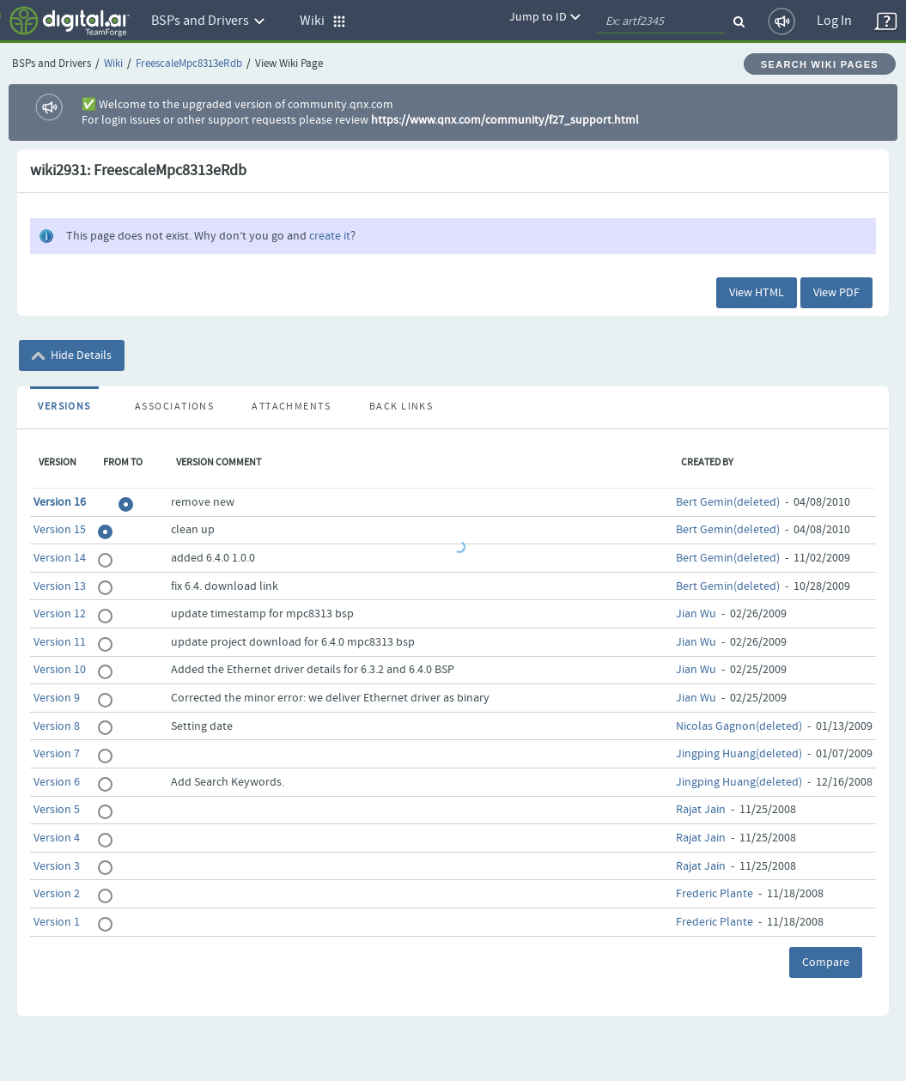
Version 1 (56, 922)
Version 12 (59, 614)
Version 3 (56, 866)
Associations (174, 407)
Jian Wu (696, 614)
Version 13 (59, 586)
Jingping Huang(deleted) (739, 754)
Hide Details (72, 355)
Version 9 (56, 698)
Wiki (113, 64)
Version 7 (56, 754)
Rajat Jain (701, 809)
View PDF (836, 293)
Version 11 (59, 642)
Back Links (401, 407)
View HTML (756, 293)
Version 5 (56, 809)
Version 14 (59, 558)
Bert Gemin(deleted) (728, 502)
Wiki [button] (323, 21)
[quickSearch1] (661, 21)
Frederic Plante (714, 894)
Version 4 (56, 838)
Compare (825, 962)
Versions (64, 407)
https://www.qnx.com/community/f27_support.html (505, 120)
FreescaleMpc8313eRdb (189, 64)
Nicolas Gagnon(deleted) (739, 726)
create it (329, 236)
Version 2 (56, 894)
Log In (834, 21)
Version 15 (59, 529)
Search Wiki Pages (820, 64)
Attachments (291, 407)
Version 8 (56, 726)
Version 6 (56, 782)
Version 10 (59, 669)
